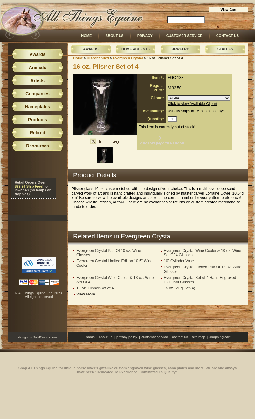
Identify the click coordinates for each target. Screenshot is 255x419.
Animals (37, 67)
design (23, 337)
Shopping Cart (219, 337)
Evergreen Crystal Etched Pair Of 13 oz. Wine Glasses (202, 269)
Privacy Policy (126, 337)
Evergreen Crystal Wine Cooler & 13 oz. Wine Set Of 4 (115, 279)
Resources (37, 145)
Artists (38, 80)
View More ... (87, 294)
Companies (37, 93)
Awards (90, 49)
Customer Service (184, 36)
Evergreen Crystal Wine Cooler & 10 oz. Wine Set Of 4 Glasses (202, 252)
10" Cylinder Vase (179, 261)
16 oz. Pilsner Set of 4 (95, 288)
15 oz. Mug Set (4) (179, 288)
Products (37, 119)
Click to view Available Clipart (192, 104)
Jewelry (180, 49)
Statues (225, 49)
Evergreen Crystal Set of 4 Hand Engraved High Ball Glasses (200, 279)
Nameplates (37, 106)
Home (86, 36)
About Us (114, 36)
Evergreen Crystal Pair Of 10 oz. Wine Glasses (108, 252)
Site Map (198, 337)
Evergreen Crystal (128, 58)
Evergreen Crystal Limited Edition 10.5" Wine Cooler (114, 263)
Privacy (145, 36)
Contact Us (227, 36)
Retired (37, 132)
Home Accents (135, 49)
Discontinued (98, 58)
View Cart (229, 9)
